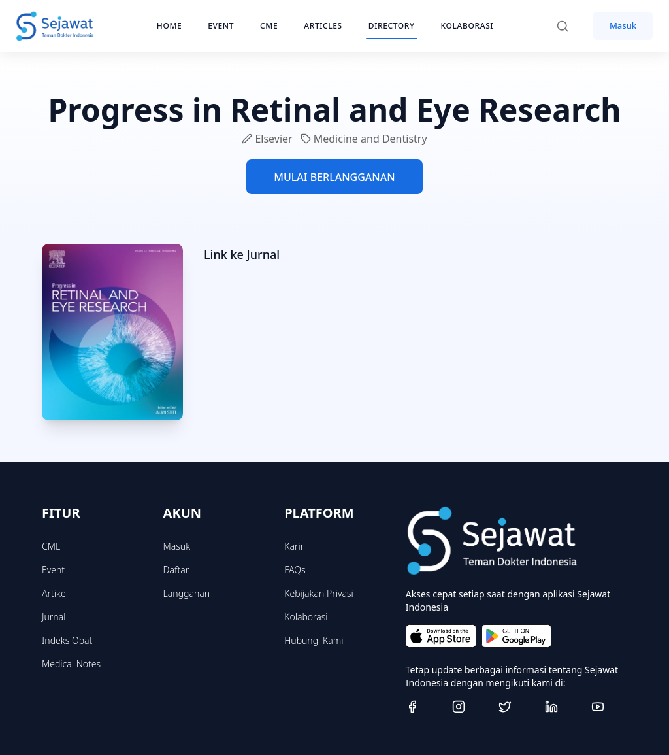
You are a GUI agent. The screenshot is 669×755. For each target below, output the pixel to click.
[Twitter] (516, 706)
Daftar (176, 569)
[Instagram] (470, 706)
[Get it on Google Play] (516, 636)
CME (51, 546)
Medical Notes (71, 664)
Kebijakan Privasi (318, 593)
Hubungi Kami (313, 640)
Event (53, 569)
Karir (294, 546)
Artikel (55, 593)
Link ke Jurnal (242, 254)
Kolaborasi (305, 617)
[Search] (569, 26)
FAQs (294, 569)
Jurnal (53, 617)
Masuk (623, 25)
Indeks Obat (67, 640)
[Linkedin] (563, 706)
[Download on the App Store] (441, 636)
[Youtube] (609, 706)
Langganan (186, 593)
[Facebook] (424, 706)
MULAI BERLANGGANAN (334, 177)
